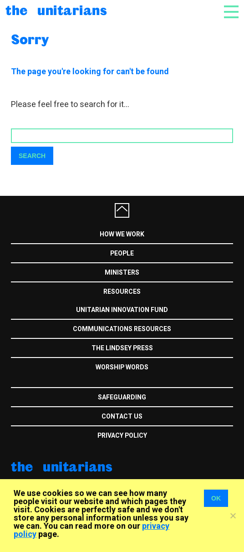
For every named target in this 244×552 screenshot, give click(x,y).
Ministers (122, 272)
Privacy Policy (122, 435)
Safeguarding (122, 397)
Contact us (122, 416)
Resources (122, 291)
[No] (232, 515)
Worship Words (122, 367)
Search (32, 155)
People (122, 253)
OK (216, 498)
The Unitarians (56, 10)
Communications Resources (122, 329)
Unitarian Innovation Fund (122, 310)
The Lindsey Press (122, 348)
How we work (122, 234)
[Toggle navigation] (231, 14)
